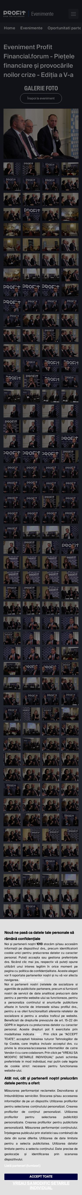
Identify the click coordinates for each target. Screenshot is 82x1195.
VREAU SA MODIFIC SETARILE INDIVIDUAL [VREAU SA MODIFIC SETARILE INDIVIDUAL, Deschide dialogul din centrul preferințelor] (41, 1185)
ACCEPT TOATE (41, 1176)
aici (38, 1034)
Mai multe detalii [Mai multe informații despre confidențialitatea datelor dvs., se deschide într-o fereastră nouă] (32, 980)
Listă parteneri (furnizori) (22, 1166)
